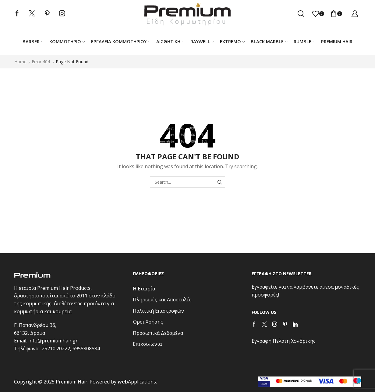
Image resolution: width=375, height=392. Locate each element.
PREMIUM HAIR (336, 41)
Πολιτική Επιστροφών (158, 310)
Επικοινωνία (147, 344)
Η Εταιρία (144, 288)
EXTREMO (232, 41)
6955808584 (86, 348)
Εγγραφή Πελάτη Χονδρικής (284, 341)
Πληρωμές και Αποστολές (162, 299)
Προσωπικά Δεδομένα (158, 333)
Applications (137, 381)
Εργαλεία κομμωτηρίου (120, 41)
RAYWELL (202, 41)
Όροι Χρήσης (148, 321)
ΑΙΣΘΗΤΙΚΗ (170, 41)
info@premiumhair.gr (53, 340)
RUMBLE (304, 41)
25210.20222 (56, 348)
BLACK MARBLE (269, 41)
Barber (33, 41)
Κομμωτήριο (67, 41)
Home (20, 61)
